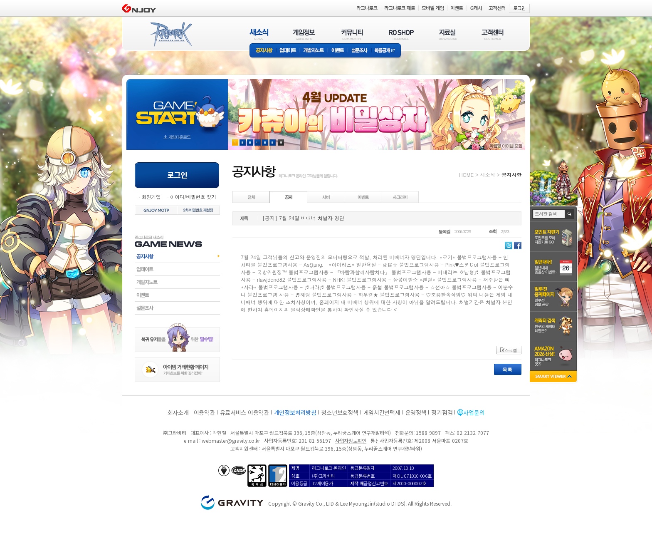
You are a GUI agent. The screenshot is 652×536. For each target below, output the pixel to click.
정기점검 (441, 412)
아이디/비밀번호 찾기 (193, 196)
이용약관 (204, 412)
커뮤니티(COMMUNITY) (352, 34)
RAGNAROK (170, 34)
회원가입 (151, 196)
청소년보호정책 (339, 412)
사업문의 (473, 412)
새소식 (487, 174)
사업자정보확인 (350, 440)
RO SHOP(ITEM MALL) (401, 34)
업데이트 (288, 51)
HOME (466, 174)
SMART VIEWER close (554, 377)
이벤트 (338, 51)
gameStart (177, 106)
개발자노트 (314, 51)
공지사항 (262, 51)
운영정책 (416, 412)
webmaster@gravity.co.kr (231, 440)
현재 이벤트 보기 (281, 142)
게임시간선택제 (381, 412)
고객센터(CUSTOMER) (492, 34)
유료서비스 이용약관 (244, 412)
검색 (570, 214)
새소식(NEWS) (259, 34)
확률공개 (386, 51)
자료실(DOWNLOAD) (447, 34)
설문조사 (359, 51)
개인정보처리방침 (295, 412)
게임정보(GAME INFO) (304, 34)
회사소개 (178, 412)
